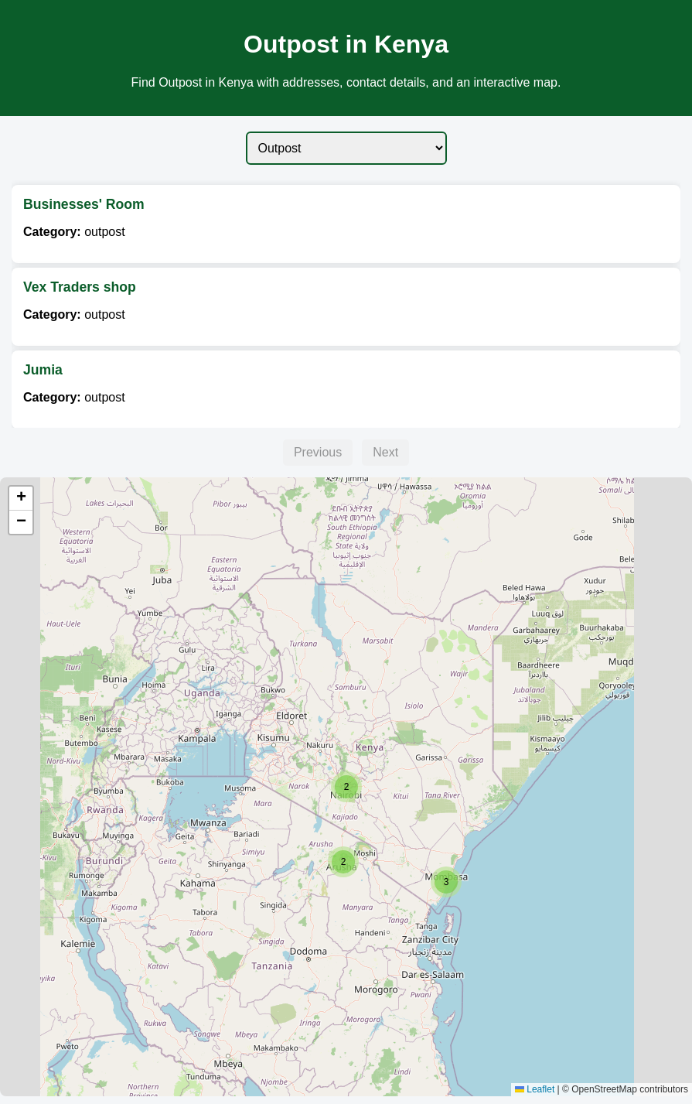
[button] (446, 881)
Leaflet (534, 1089)
